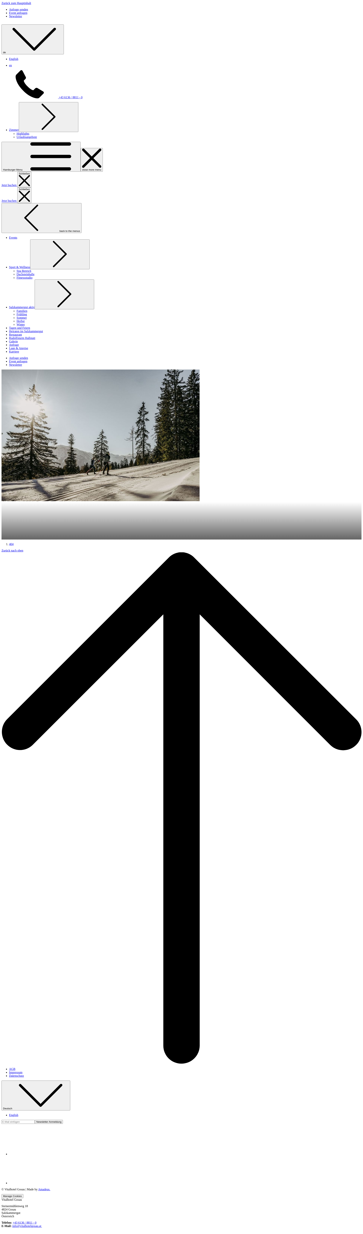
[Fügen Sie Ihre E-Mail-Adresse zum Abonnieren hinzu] (18, 1231)
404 (11, 653)
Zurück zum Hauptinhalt (16, 3)
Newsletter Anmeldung (48, 1231)
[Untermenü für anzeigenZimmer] (48, 151)
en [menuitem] (10, 99)
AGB (12, 1178)
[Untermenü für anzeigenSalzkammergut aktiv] (64, 231)
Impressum (15, 1182)
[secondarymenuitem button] (18, 358)
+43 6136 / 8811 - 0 (42, 131)
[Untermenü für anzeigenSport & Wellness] (60, 191)
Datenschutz (16, 1185)
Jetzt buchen (9, 306)
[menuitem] (14, 163)
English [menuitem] (13, 92)
